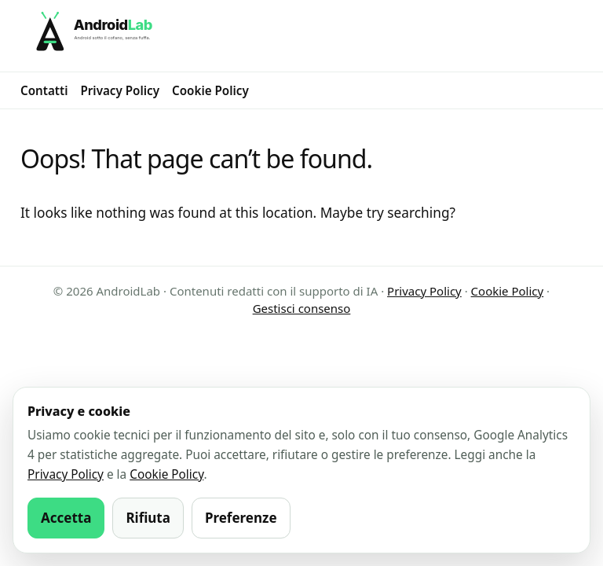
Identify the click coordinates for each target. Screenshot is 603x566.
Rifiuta (148, 518)
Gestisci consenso (302, 308)
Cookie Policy (210, 90)
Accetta (66, 518)
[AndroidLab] (301, 35)
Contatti (44, 90)
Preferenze (241, 518)
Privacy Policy (119, 90)
